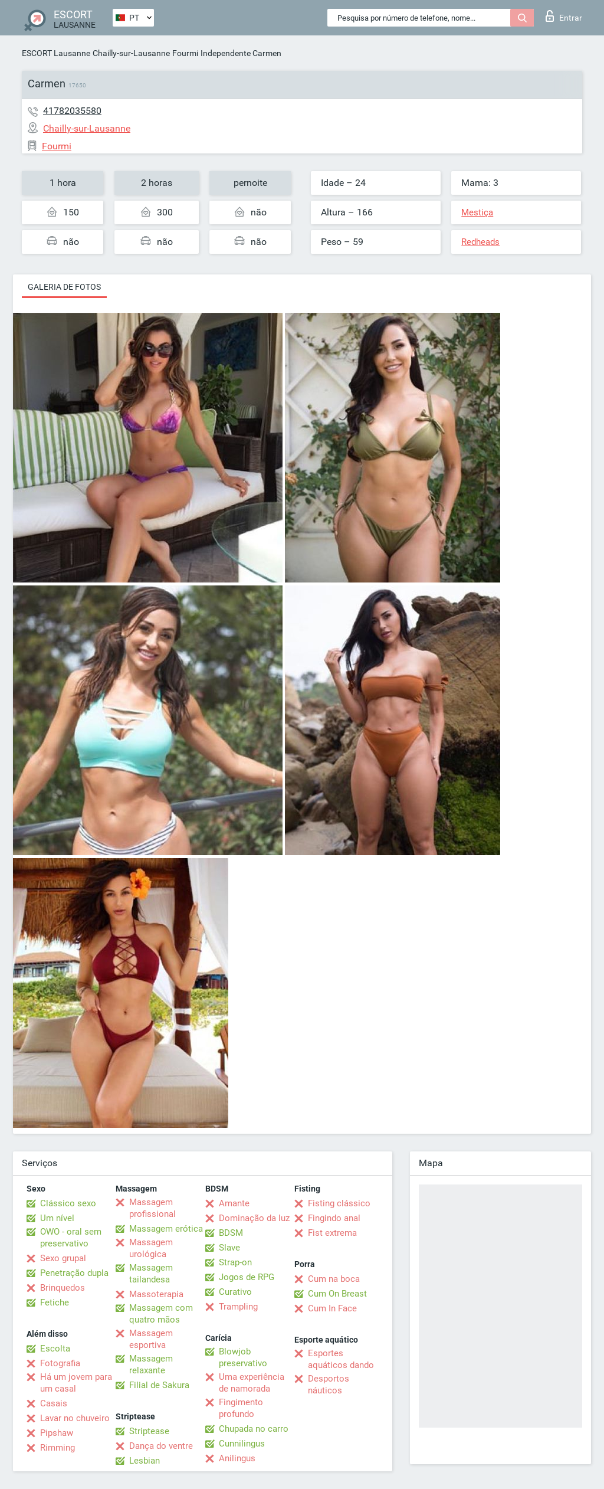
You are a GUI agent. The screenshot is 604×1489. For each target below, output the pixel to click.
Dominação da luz (254, 1218)
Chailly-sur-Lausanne (131, 53)
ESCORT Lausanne (56, 53)
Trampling (238, 1306)
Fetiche (54, 1302)
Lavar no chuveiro (75, 1418)
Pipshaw (56, 1433)
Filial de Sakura (159, 1385)
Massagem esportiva (151, 1339)
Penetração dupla (74, 1273)
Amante (234, 1203)
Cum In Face (332, 1308)
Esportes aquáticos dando (341, 1359)
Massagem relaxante (151, 1364)
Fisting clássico (339, 1203)
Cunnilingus (242, 1443)
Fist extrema (332, 1233)
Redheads (480, 242)
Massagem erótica (166, 1228)
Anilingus (237, 1458)
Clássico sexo (68, 1203)
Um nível (57, 1218)
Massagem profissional (152, 1208)
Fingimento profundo (241, 1408)
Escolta (55, 1348)
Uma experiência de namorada (251, 1383)
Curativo (235, 1292)
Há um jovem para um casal (76, 1383)
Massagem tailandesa (151, 1273)
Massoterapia (156, 1294)
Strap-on (235, 1262)
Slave (229, 1247)
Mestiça (477, 212)
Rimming (57, 1447)
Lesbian (144, 1460)
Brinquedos (62, 1287)
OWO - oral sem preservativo (70, 1237)
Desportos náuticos (328, 1384)
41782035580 (72, 110)
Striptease (149, 1431)
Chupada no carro (253, 1428)
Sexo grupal (63, 1258)
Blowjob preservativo (243, 1357)
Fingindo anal (334, 1218)
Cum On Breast (337, 1293)
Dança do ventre (161, 1446)
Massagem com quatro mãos (161, 1314)
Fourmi (185, 53)
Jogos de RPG (246, 1277)
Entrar (564, 15)
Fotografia (60, 1363)
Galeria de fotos (64, 287)
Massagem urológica (151, 1248)
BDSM (231, 1233)
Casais (53, 1403)
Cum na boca (334, 1279)
